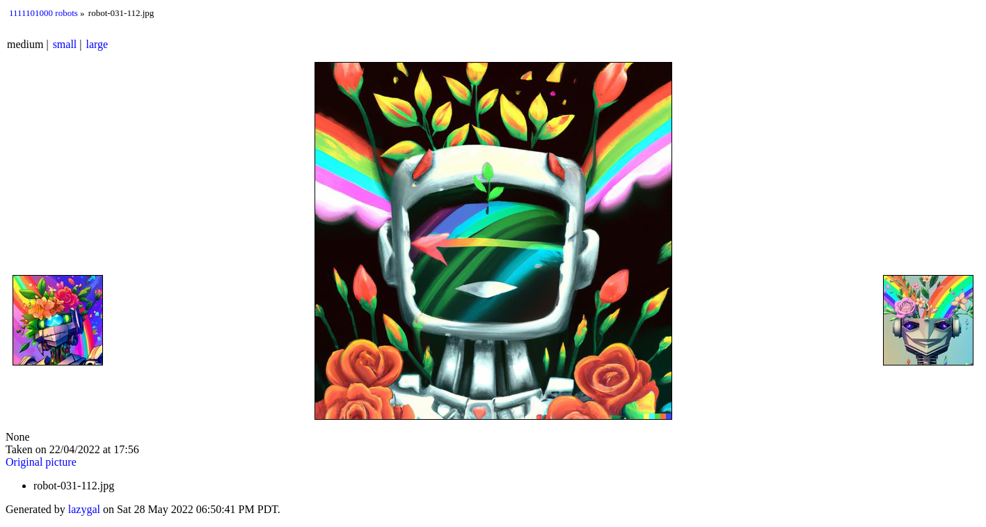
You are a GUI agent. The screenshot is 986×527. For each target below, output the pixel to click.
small (65, 44)
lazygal (84, 509)
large (97, 44)
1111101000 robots (43, 13)
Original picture (41, 462)
